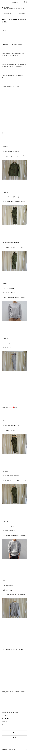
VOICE (7, 7)
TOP (2, 7)
